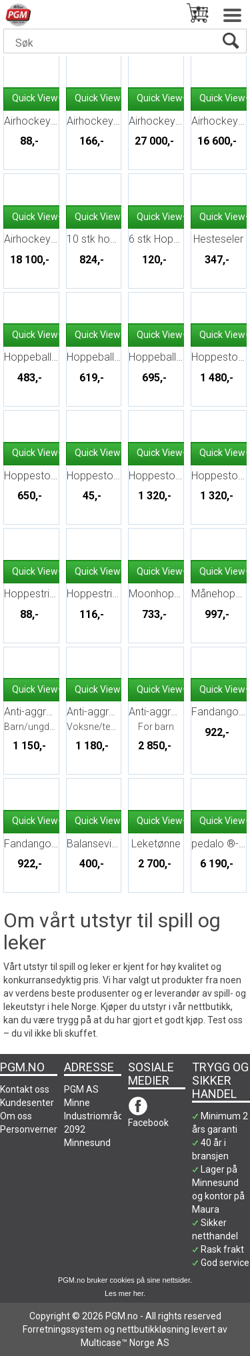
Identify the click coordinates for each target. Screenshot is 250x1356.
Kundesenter (27, 1102)
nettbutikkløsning (153, 1329)
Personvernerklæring (44, 1129)
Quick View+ (37, 98)
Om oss (16, 1116)
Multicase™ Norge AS (125, 1342)
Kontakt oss (24, 1089)
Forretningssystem (62, 1329)
